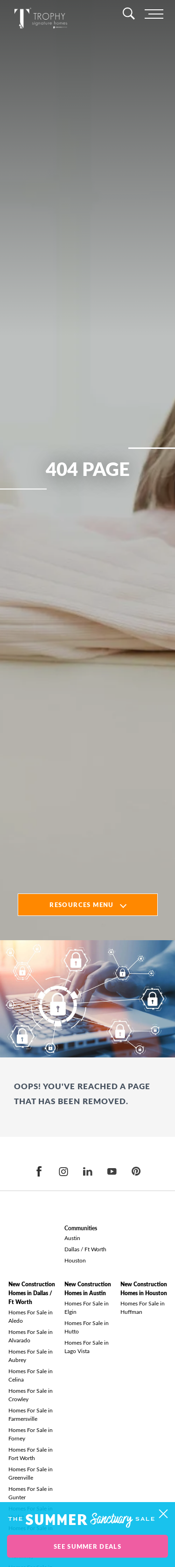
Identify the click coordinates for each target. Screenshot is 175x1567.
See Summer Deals (87, 1546)
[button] (163, 1514)
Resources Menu (81, 904)
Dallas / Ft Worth (85, 1249)
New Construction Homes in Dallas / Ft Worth (31, 1293)
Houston (75, 1260)
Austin (72, 1237)
